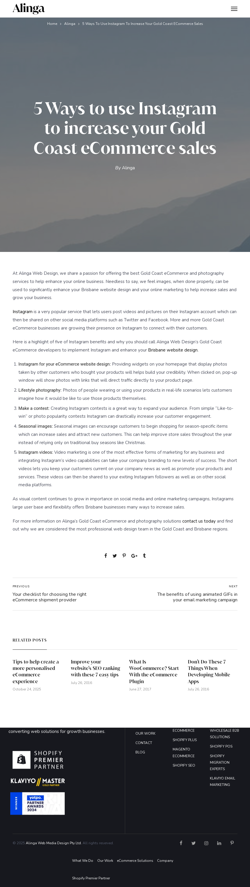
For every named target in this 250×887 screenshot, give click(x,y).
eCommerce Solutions (135, 860)
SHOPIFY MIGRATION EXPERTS (219, 762)
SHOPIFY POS (221, 746)
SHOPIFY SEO (184, 765)
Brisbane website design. (173, 350)
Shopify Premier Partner (91, 878)
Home (52, 23)
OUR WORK (145, 733)
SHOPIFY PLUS (185, 740)
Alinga (69, 23)
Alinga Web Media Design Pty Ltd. (54, 843)
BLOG (140, 752)
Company (165, 860)
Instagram (23, 312)
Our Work (105, 860)
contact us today (199, 521)
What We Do (82, 860)
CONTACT (143, 743)
